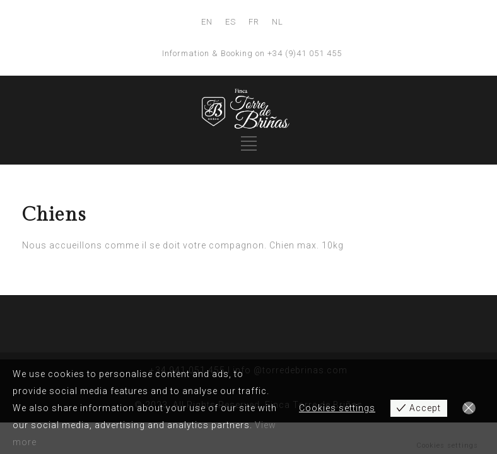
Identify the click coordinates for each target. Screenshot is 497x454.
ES (230, 21)
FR (253, 21)
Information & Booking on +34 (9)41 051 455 (252, 53)
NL (277, 21)
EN (207, 21)
